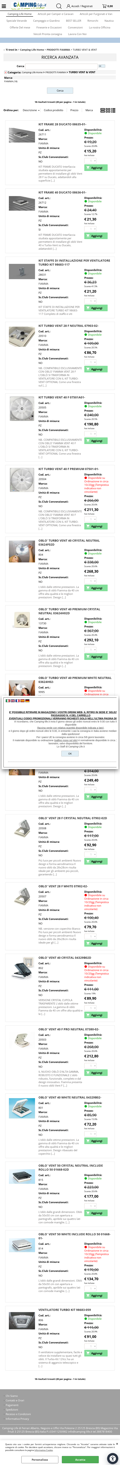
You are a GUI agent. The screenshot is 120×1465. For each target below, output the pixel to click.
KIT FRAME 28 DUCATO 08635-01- (62, 131)
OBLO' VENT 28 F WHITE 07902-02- (63, 893)
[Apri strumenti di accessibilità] (112, 1458)
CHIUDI (117, 1443)
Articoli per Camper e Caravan (55, 14)
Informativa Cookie (43, 1450)
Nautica (110, 23)
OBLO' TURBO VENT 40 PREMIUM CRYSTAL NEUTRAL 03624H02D (69, 618)
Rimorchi (93, 23)
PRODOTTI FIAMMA (55, 79)
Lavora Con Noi (78, 40)
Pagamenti (12, 1412)
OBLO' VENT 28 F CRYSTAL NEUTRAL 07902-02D (72, 825)
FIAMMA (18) (10, 88)
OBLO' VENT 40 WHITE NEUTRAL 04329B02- (69, 1105)
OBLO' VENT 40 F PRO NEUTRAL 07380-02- (68, 1037)
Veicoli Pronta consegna (47, 40)
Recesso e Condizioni (18, 1421)
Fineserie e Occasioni (48, 31)
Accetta (80, 1459)
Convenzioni (75, 31)
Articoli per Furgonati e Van (96, 14)
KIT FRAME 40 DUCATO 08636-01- (62, 199)
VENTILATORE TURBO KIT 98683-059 (64, 1317)
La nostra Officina (100, 31)
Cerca (20, 73)
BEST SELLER (73, 23)
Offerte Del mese (19, 31)
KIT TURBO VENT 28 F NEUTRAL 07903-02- (68, 333)
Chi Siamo (12, 1403)
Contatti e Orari (15, 1408)
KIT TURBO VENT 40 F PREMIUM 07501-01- (68, 476)
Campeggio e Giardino (45, 23)
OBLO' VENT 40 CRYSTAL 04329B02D (64, 965)
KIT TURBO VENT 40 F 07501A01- (61, 404)
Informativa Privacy (17, 1426)
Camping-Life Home (19, 14)
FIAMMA (43, 150)
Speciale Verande (15, 23)
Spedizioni (12, 1417)
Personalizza (40, 1459)
